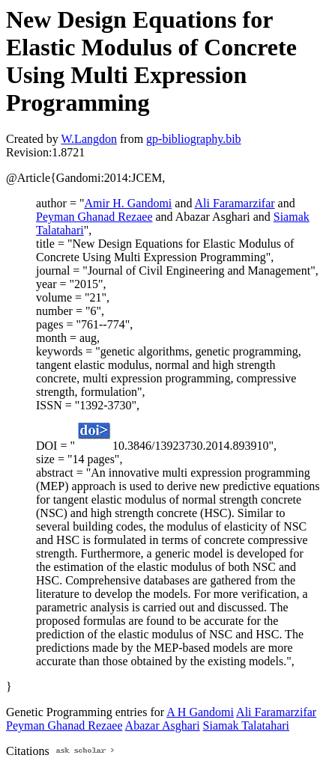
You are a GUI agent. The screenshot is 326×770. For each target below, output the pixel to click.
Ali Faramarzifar (235, 203)
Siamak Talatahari (246, 725)
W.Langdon (89, 138)
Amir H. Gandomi (128, 203)
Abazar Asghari (162, 725)
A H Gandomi (200, 712)
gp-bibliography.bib (193, 138)
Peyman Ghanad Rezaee (94, 216)
